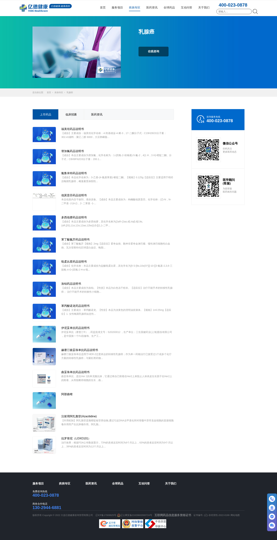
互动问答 (186, 7)
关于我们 (204, 7)
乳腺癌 (70, 92)
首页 (103, 7)
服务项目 (117, 7)
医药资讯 (152, 7)
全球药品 (169, 7)
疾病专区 (134, 7)
